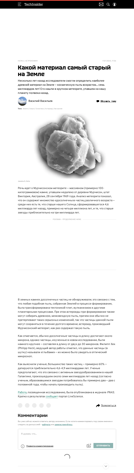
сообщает (52, 396)
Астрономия (31, 61)
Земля (25, 109)
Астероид (48, 109)
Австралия (58, 109)
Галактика (40, 109)
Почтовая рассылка (101, 4)
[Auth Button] (114, 4)
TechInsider (33, 4)
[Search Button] (108, 4)
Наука (21, 61)
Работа (22, 392)
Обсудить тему (106, 101)
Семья (31, 109)
